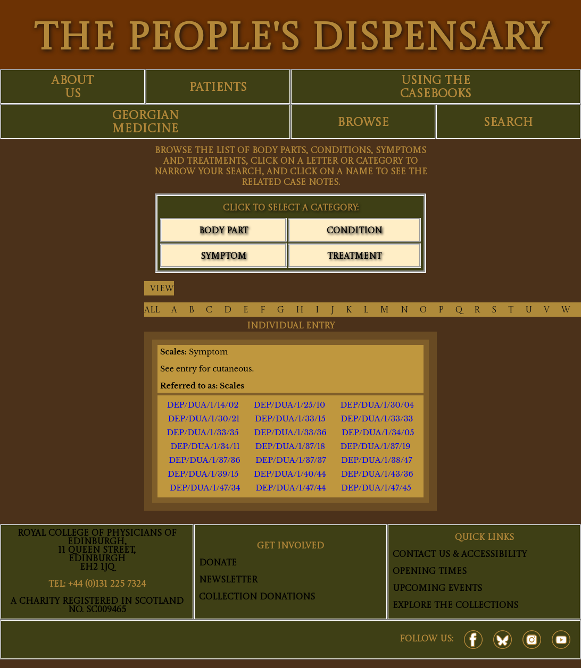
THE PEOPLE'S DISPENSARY (291, 39)
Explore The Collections (455, 606)
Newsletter (228, 580)
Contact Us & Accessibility (460, 555)
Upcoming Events (437, 589)
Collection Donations (257, 597)
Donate (218, 563)
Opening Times (430, 572)
